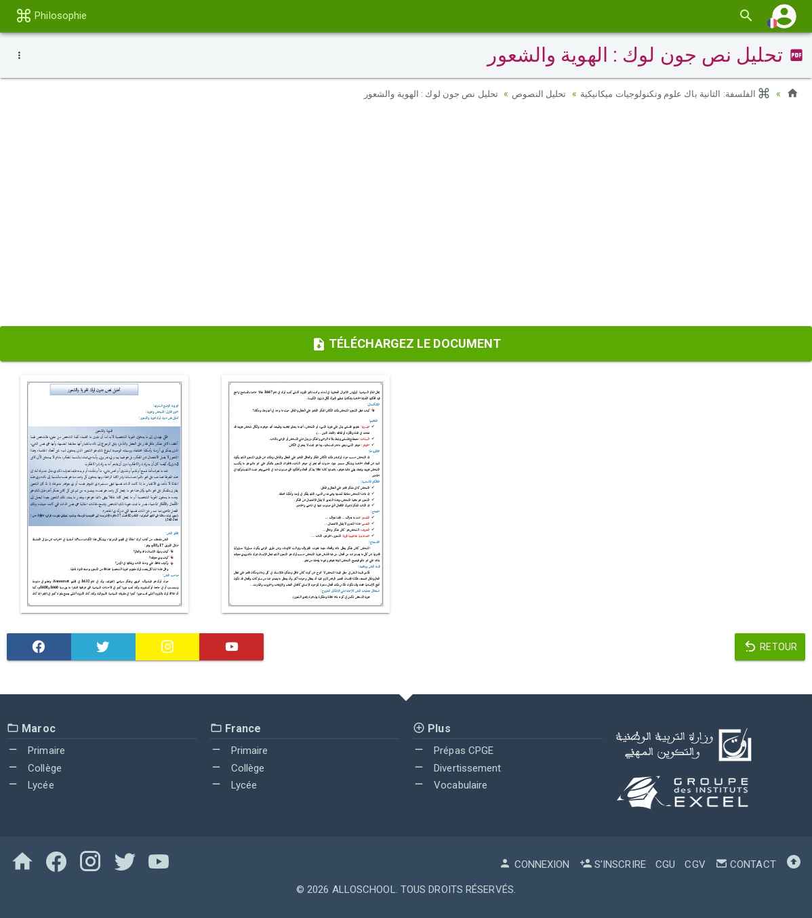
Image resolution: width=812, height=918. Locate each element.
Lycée (30, 785)
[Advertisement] (406, 218)
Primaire (36, 750)
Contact (745, 864)
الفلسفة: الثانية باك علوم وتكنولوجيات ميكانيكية (671, 93)
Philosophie (51, 15)
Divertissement (457, 768)
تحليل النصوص (527, 93)
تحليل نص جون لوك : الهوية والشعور (414, 93)
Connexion (534, 864)
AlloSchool (364, 889)
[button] (784, 16)
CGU (665, 864)
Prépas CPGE (453, 750)
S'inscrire (613, 864)
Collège (34, 768)
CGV (695, 864)
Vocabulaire (450, 785)
